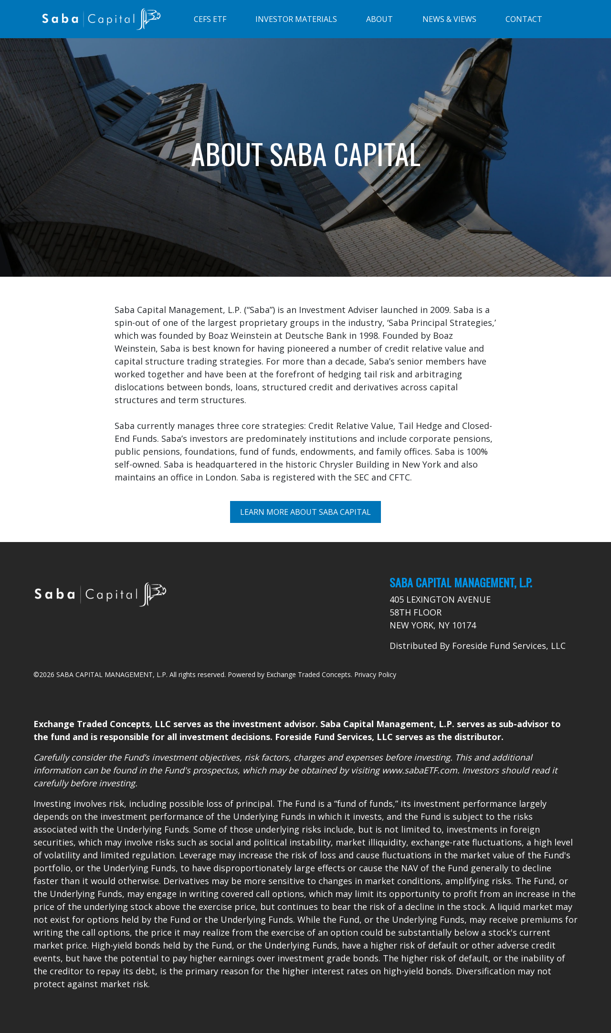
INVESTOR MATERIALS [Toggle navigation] (296, 19)
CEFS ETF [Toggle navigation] (210, 19)
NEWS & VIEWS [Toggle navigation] (449, 19)
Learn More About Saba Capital (305, 512)
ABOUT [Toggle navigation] (379, 19)
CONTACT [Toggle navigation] (524, 19)
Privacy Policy (375, 674)
